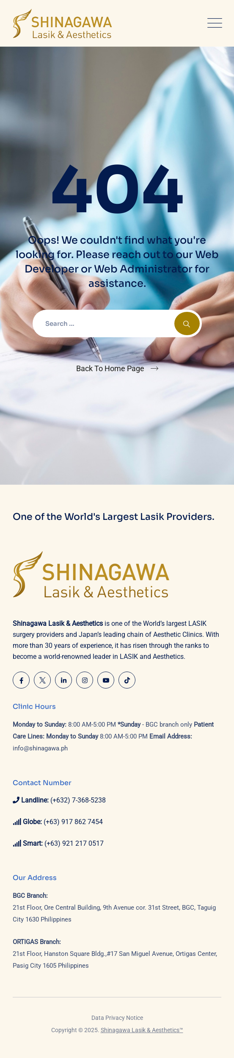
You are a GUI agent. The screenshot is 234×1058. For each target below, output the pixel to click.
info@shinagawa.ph (40, 748)
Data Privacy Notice (117, 1017)
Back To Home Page (110, 368)
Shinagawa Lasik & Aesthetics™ (142, 1030)
